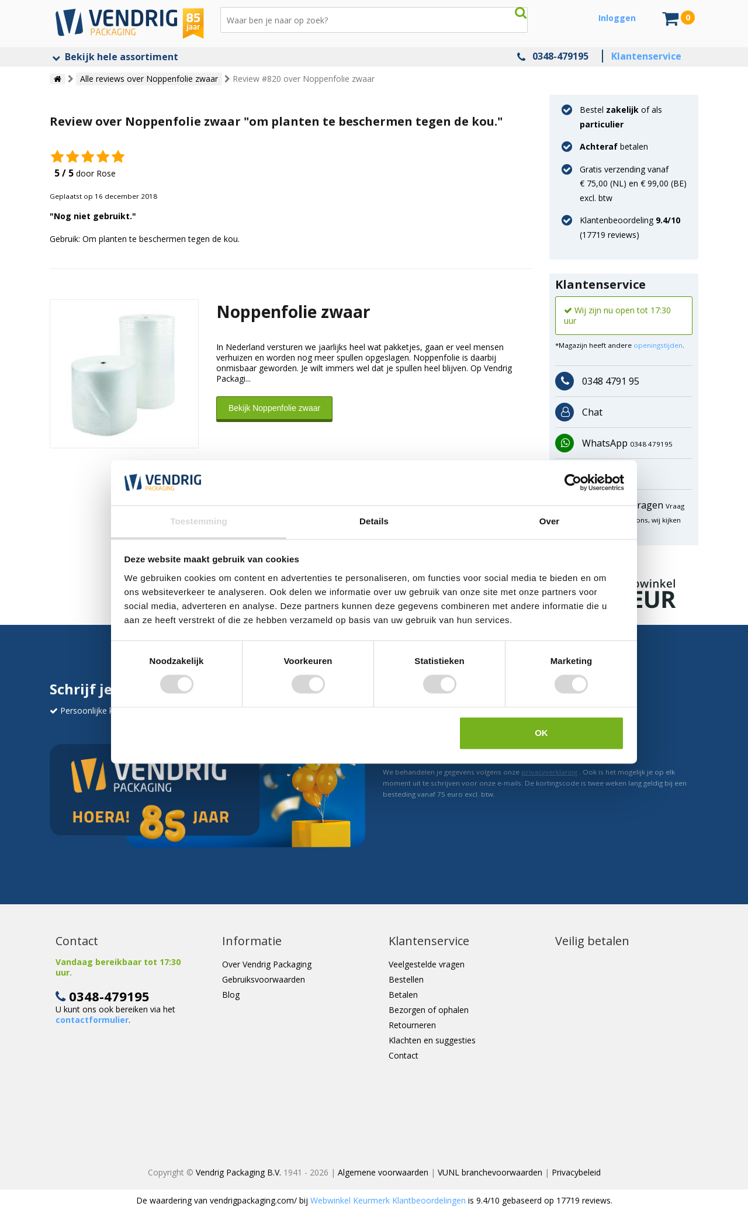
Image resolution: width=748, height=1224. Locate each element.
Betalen (403, 994)
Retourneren (412, 1025)
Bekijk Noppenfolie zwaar (274, 408)
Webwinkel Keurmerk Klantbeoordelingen (388, 1200)
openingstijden (658, 345)
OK (541, 733)
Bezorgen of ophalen (429, 1009)
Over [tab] (549, 521)
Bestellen (406, 979)
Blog (231, 994)
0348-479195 (560, 56)
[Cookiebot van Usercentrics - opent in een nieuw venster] (573, 483)
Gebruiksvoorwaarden (263, 979)
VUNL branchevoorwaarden (490, 1172)
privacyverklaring (549, 771)
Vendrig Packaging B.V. (238, 1172)
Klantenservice (646, 56)
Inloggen (617, 17)
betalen (614, 146)
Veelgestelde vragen (427, 964)
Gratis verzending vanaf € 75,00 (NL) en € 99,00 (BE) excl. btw (633, 183)
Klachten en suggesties (432, 1040)
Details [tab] (374, 521)
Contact (403, 1055)
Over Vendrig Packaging (266, 964)
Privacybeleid (576, 1172)
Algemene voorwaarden (383, 1172)
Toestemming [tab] (198, 521)
